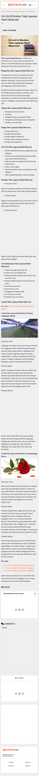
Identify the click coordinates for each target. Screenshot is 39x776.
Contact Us (11, 766)
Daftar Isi (27, 766)
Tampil (13, 30)
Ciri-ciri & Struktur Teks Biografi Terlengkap (19, 570)
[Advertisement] (20, 233)
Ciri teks (7, 11)
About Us (28, 762)
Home (2, 11)
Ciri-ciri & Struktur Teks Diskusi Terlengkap (19, 568)
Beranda (11, 762)
